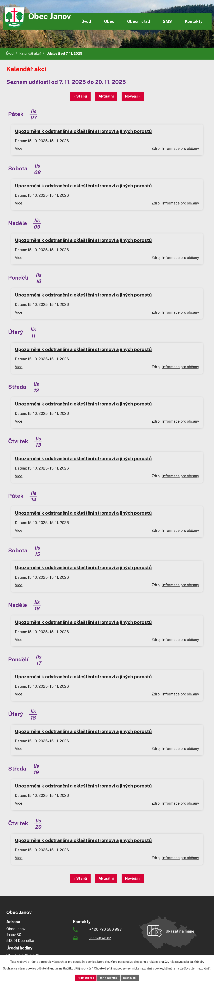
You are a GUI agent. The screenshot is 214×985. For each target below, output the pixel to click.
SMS (167, 21)
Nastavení (134, 977)
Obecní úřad (138, 21)
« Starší (76, 96)
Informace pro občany (180, 148)
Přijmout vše (81, 977)
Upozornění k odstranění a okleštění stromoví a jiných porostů (83, 131)
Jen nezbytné (108, 977)
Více (18, 148)
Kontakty (194, 21)
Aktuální (106, 96)
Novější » (137, 96)
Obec (109, 21)
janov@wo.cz (100, 938)
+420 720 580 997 (105, 929)
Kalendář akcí (30, 54)
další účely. (197, 961)
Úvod (86, 21)
